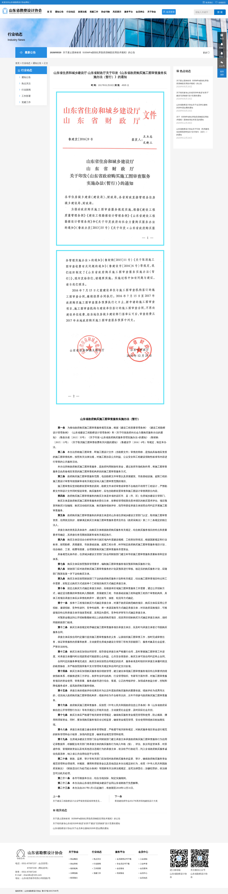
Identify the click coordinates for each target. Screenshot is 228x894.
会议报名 (119, 868)
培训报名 (119, 873)
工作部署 (96, 868)
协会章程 (73, 864)
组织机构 (73, 868)
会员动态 (143, 878)
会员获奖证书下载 (123, 859)
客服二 (221, 54)
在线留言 (220, 3)
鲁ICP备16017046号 (50, 891)
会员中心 (143, 873)
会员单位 (140, 11)
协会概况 (73, 859)
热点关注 (96, 859)
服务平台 (128, 11)
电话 (221, 36)
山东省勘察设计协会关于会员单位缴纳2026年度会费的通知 (81, 828)
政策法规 (82, 11)
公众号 (221, 63)
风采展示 (117, 11)
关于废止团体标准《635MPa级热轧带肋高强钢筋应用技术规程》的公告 (92, 52)
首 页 (49, 11)
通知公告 (59, 11)
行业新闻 (96, 864)
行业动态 (71, 11)
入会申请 (143, 864)
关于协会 (151, 11)
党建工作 (94, 11)
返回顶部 (222, 73)
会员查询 (143, 868)
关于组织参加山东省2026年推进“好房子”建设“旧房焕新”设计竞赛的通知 (86, 823)
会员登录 (169, 11)
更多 (206, 52)
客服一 (221, 45)
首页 (17, 63)
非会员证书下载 (122, 864)
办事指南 (73, 873)
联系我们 (207, 3)
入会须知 (143, 859)
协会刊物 (105, 11)
